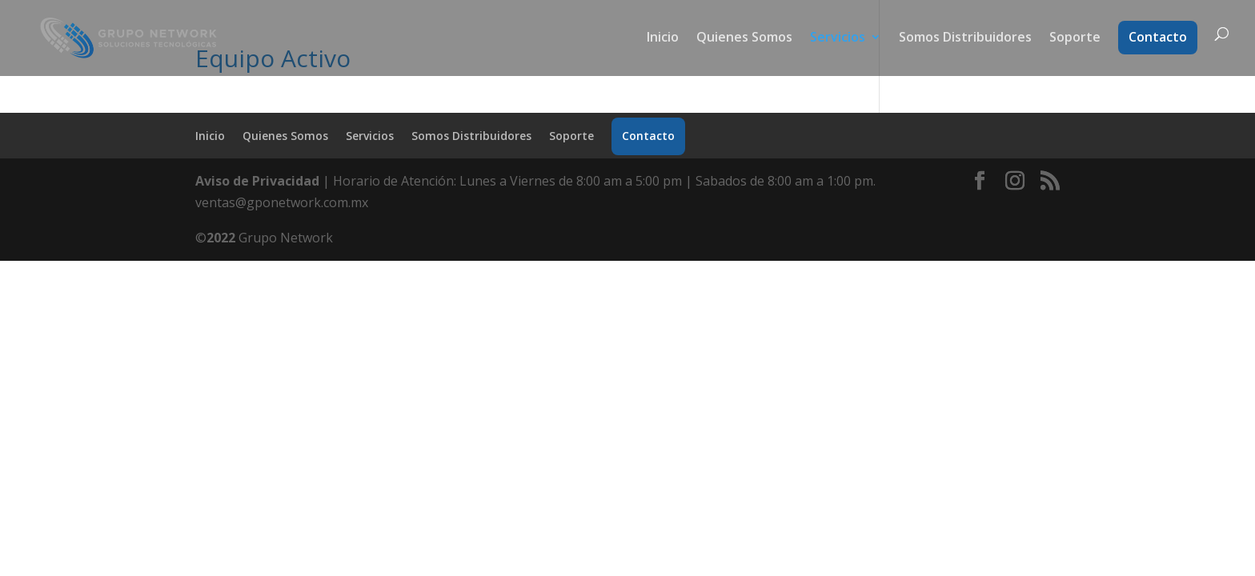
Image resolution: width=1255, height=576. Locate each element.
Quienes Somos (744, 38)
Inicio (663, 38)
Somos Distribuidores (965, 38)
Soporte (1075, 38)
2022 (220, 237)
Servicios (837, 38)
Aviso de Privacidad (257, 181)
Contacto (1158, 37)
